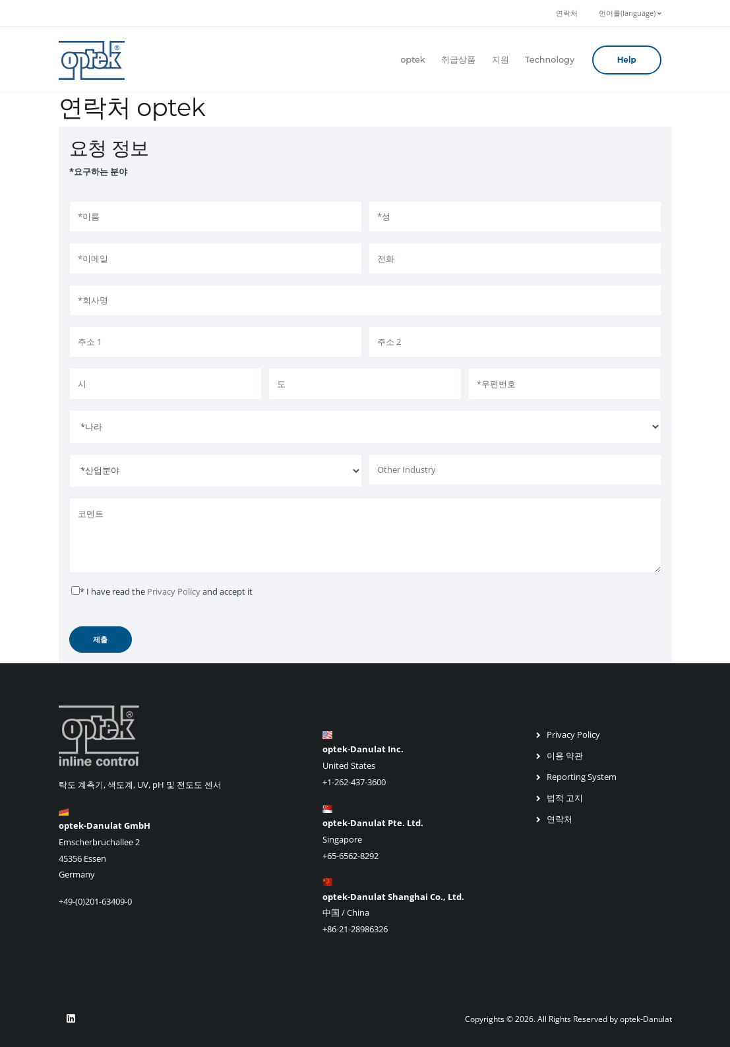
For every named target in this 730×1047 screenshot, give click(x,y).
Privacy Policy (173, 591)
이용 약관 (565, 756)
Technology (549, 60)
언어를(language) (630, 13)
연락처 (567, 13)
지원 (500, 60)
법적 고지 (565, 798)
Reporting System (582, 777)
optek (412, 60)
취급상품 (458, 60)
